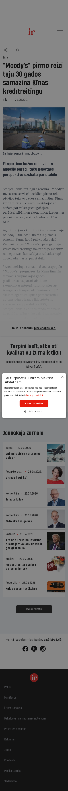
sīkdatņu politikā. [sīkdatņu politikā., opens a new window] (34, 395)
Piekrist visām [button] (34, 403)
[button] (34, 411)
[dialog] (34, 395)
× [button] (62, 377)
